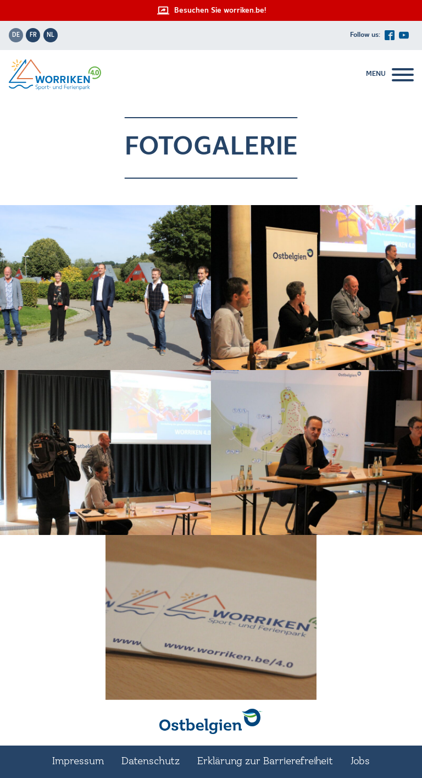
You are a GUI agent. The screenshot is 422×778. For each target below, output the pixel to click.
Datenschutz (150, 761)
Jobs (360, 761)
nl (50, 35)
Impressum (78, 761)
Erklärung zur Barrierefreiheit (265, 761)
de (16, 35)
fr (33, 35)
